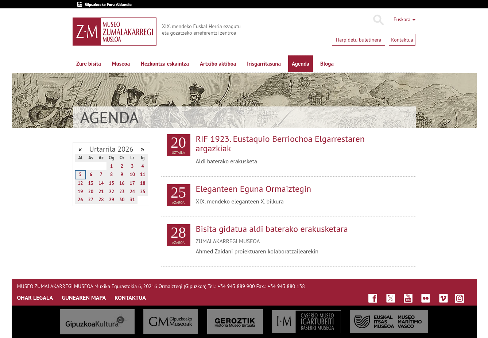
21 (101, 192)
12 (80, 183)
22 (111, 192)
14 (101, 183)
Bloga (327, 63)
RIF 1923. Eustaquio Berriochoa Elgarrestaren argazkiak (280, 143)
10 (132, 174)
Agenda (300, 63)
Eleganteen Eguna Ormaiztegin (253, 188)
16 (122, 183)
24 (132, 192)
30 (122, 200)
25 (143, 192)
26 (80, 200)
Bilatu (378, 20)
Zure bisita (88, 63)
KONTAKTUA (130, 297)
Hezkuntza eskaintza (165, 63)
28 (101, 200)
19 (80, 192)
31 (132, 200)
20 (90, 192)
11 (143, 174)
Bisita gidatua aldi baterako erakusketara (272, 228)
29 (111, 200)
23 (122, 192)
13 (90, 183)
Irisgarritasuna (264, 63)
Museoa (121, 63)
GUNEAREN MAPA (84, 297)
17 (132, 183)
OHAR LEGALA (35, 297)
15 (111, 183)
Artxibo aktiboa (218, 63)
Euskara (404, 19)
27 (90, 200)
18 (143, 183)
